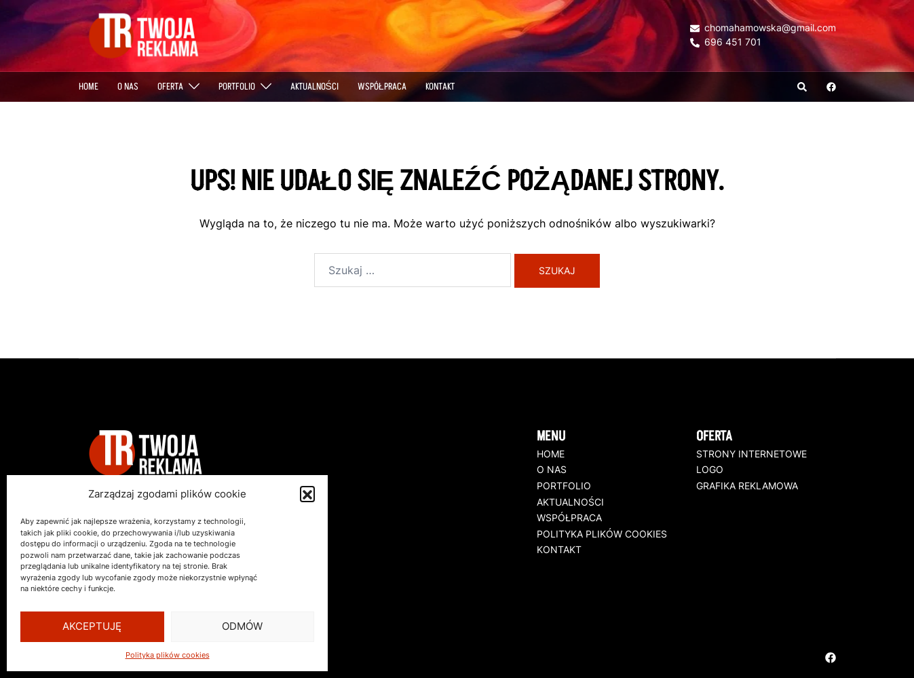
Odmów (242, 626)
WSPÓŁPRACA (382, 86)
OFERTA (170, 86)
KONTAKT (559, 549)
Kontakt (440, 86)
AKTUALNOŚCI (314, 86)
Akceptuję (91, 626)
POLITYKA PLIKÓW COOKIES (602, 533)
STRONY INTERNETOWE (751, 453)
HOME (551, 453)
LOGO (709, 469)
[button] (307, 493)
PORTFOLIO (236, 86)
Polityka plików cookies (168, 655)
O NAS (127, 86)
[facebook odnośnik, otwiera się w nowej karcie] (830, 86)
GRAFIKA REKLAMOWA (747, 485)
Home (88, 86)
